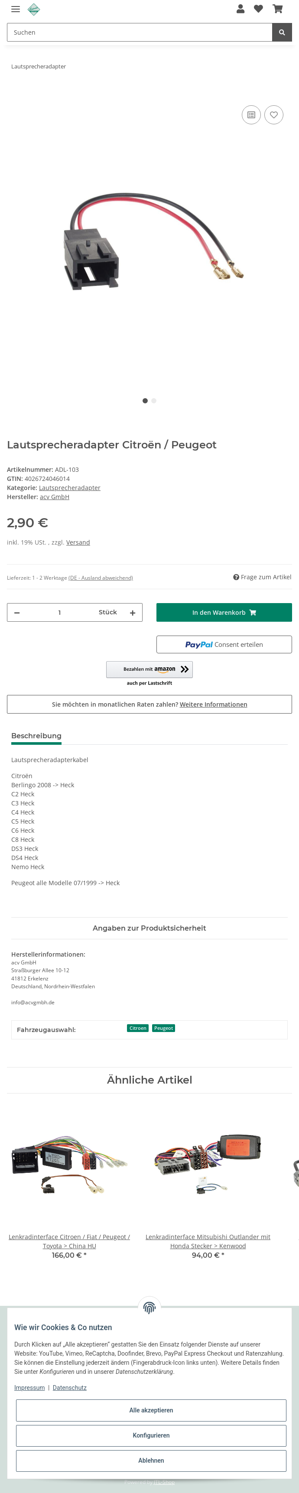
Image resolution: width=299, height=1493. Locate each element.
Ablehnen (151, 1460)
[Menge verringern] (16, 612)
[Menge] (59, 612)
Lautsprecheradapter (70, 488)
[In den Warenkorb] (14, 93)
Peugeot (163, 1028)
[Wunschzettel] (258, 9)
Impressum (29, 1387)
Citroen (138, 1028)
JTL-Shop (164, 1482)
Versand (78, 542)
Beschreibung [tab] (36, 736)
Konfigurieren (151, 1435)
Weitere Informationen (213, 704)
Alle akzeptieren (151, 1410)
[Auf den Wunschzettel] (273, 114)
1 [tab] (145, 400)
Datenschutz (70, 1387)
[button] (240, 9)
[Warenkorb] (277, 9)
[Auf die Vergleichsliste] (251, 114)
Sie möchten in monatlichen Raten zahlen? (149, 704)
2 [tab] (153, 400)
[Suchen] (140, 32)
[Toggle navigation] (15, 5)
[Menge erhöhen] (132, 612)
